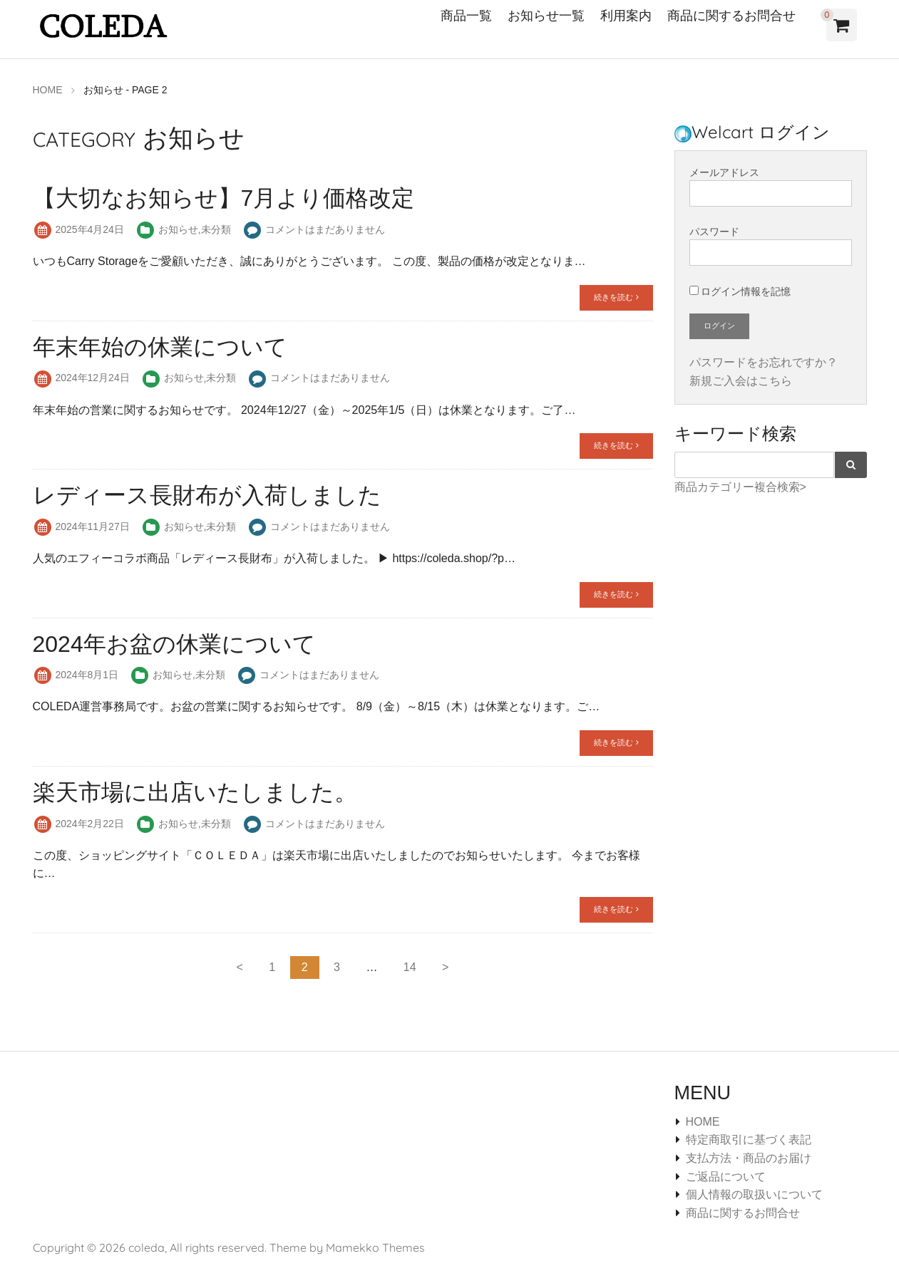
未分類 (216, 228)
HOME (703, 1121)
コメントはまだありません (325, 228)
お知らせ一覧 (546, 15)
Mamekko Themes (375, 1247)
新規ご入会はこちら (740, 380)
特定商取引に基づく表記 (748, 1139)
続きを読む (616, 296)
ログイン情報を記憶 (740, 290)
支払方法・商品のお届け (748, 1157)
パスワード (770, 246)
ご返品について (726, 1176)
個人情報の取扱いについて (754, 1194)
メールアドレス (770, 186)
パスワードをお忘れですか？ (763, 362)
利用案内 (626, 15)
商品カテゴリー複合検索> (740, 486)
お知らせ (178, 228)
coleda (146, 1247)
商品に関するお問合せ (731, 15)
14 (410, 966)
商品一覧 (466, 15)
